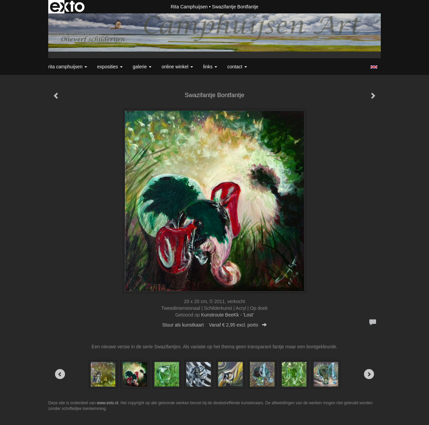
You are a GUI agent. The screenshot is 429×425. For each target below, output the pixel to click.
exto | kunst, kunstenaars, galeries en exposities (67, 6)
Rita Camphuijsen (189, 6)
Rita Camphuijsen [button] (67, 66)
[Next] (369, 374)
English (374, 67)
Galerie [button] (142, 66)
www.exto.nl (107, 403)
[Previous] (60, 374)
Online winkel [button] (177, 66)
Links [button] (210, 66)
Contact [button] (237, 66)
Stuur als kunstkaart (214, 325)
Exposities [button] (110, 66)
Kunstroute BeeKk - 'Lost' (227, 314)
